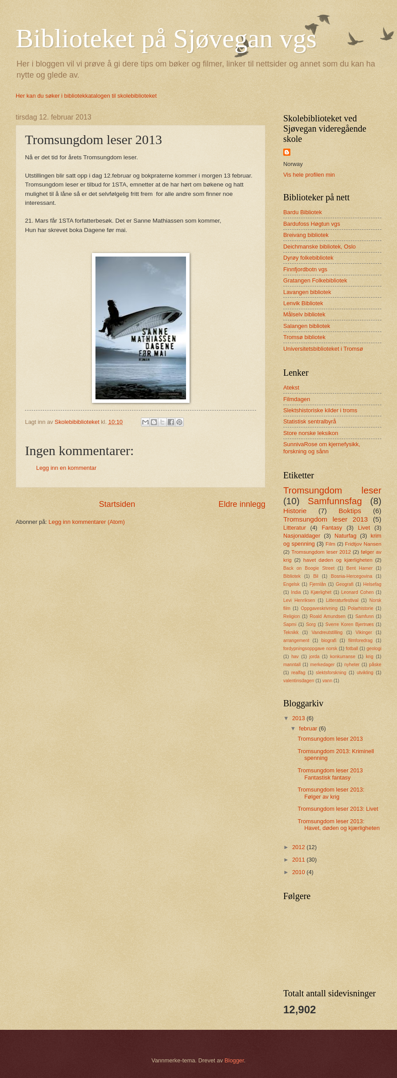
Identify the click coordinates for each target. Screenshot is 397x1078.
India (296, 592)
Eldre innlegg (242, 504)
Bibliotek (292, 576)
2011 (299, 859)
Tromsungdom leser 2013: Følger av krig (331, 793)
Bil (315, 576)
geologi (374, 648)
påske (375, 664)
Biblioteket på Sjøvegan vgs (166, 38)
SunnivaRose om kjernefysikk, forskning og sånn (321, 447)
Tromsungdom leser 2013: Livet (338, 808)
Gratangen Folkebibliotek (315, 280)
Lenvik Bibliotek (303, 303)
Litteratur (294, 527)
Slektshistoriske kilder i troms (320, 410)
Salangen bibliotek (306, 326)
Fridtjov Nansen (363, 544)
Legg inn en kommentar (66, 467)
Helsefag (372, 584)
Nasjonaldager (301, 535)
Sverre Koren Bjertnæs (350, 624)
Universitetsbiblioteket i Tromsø (323, 348)
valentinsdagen (298, 680)
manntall (292, 664)
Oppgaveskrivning (319, 608)
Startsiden (117, 504)
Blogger (234, 1060)
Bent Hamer (359, 568)
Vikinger (364, 632)
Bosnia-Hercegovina (351, 576)
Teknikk (290, 632)
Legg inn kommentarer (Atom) (87, 521)
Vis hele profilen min (309, 174)
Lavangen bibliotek (307, 292)
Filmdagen (296, 399)
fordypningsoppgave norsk (310, 648)
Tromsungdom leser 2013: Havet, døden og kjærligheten (339, 824)
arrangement (296, 640)
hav (295, 656)
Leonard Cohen (357, 592)
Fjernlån (318, 584)
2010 (299, 872)
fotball (352, 648)
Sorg (311, 624)
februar (308, 728)
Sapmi (289, 624)
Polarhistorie (360, 608)
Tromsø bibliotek (304, 337)
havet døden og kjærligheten (337, 560)
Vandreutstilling (327, 632)
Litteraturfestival (342, 600)
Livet (364, 527)
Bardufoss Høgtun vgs (311, 223)
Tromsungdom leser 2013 (325, 519)
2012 (299, 847)
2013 (299, 718)
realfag (298, 672)
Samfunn (364, 616)
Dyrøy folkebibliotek (308, 257)
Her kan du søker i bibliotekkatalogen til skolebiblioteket (86, 95)
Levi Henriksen (299, 600)
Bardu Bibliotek (302, 212)
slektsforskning (331, 672)
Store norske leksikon (310, 433)
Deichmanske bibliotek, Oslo (319, 246)
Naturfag (345, 535)
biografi (328, 640)
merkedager (322, 664)
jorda (314, 656)
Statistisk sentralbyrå (309, 421)
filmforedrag (360, 640)
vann (327, 680)
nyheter (352, 664)
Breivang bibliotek (306, 235)
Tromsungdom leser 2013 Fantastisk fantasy (330, 773)
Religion (291, 616)
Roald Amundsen (327, 616)
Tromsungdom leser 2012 (321, 552)
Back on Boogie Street (309, 568)
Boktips (350, 510)
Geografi (345, 584)
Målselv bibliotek (304, 314)
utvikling (365, 672)
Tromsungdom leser (332, 490)
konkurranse (343, 656)
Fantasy (332, 527)
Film (330, 544)
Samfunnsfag (335, 501)
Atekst (291, 387)
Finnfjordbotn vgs (305, 269)
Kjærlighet (321, 592)
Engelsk (291, 584)
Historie (294, 510)
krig (369, 656)
